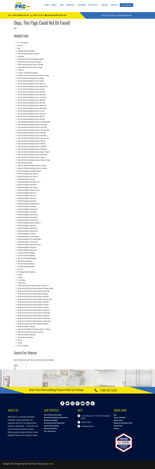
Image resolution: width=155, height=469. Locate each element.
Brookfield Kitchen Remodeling (26, 51)
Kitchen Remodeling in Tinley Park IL (28, 242)
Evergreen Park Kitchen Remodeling (28, 72)
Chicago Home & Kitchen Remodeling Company (31, 59)
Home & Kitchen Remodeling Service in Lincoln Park (32, 97)
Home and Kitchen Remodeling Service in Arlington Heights (34, 122)
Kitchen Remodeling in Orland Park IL (28, 231)
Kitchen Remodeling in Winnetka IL (27, 250)
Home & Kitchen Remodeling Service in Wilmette (31, 116)
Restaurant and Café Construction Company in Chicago (33, 294)
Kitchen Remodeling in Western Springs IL (29, 244)
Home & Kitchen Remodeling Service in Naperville (31, 100)
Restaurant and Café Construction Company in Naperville (33, 310)
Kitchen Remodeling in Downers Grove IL (29, 190)
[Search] (15, 368)
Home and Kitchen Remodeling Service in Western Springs (34, 160)
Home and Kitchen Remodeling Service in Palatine (31, 157)
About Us (20, 45)
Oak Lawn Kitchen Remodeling (26, 263)
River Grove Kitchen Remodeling (26, 334)
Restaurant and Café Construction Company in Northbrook (34, 313)
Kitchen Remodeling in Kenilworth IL (28, 209)
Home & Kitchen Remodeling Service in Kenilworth (32, 92)
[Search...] (21, 365)
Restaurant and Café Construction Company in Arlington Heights (35, 288)
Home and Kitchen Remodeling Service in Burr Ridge (32, 127)
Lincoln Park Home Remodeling (26, 255)
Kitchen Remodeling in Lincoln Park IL (28, 220)
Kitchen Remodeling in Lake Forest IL (28, 214)
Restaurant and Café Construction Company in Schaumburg (34, 321)
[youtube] (83, 403)
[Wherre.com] (124, 433)
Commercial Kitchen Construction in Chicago (30, 67)
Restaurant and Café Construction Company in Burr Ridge (34, 291)
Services (20, 340)
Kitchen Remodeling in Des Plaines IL (28, 187)
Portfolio (20, 277)
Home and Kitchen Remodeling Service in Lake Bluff (32, 146)
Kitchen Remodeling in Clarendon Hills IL (29, 182)
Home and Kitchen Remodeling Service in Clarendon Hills (33, 130)
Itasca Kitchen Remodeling (25, 163)
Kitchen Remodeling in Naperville (27, 225)
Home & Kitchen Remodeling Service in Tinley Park (32, 113)
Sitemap (20, 343)
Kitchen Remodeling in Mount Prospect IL (29, 223)
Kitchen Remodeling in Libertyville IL (28, 217)
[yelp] (93, 403)
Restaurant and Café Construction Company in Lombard (33, 307)
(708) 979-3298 (108, 390)
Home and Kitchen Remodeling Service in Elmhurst (32, 141)
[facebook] (62, 403)
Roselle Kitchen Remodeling (25, 337)
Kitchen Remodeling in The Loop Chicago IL (30, 239)
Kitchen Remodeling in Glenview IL (27, 198)
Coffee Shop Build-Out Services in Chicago (29, 62)
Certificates (21, 56)
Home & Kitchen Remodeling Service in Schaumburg (32, 108)
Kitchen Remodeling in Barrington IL (28, 173)
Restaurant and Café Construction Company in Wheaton (33, 323)
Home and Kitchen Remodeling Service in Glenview (32, 143)
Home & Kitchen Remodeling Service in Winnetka (31, 119)
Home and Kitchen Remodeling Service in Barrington (32, 124)
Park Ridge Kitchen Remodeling (26, 272)
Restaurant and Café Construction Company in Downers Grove (35, 299)
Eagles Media (49, 463)
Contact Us (21, 70)
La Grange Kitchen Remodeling (26, 253)
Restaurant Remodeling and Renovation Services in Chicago (34, 329)
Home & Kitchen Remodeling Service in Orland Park (32, 105)
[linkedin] (88, 403)
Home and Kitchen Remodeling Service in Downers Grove (33, 138)
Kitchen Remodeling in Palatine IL (27, 233)
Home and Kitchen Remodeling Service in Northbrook (32, 154)
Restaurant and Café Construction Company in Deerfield (33, 296)
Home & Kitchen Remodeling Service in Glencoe (31, 81)
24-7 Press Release (23, 42)
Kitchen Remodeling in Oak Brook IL (27, 228)
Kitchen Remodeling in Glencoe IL (27, 195)
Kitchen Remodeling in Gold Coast (27, 201)
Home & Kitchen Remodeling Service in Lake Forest (32, 94)
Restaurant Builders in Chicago (26, 326)
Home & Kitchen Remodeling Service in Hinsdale (31, 89)
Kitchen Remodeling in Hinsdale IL (27, 206)
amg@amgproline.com (87, 426)
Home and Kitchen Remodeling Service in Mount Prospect (33, 152)
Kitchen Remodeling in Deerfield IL (27, 184)
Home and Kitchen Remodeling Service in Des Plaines (32, 135)
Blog (19, 48)
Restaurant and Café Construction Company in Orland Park (34, 318)
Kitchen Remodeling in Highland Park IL (29, 203)
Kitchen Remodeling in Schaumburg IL (28, 236)
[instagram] (72, 403)
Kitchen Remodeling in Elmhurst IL (27, 193)
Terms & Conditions (23, 345)
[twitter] (67, 403)
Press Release (22, 280)
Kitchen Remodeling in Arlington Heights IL (30, 171)
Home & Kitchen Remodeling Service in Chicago (31, 78)
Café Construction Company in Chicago (28, 53)
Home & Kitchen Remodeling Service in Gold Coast (32, 83)
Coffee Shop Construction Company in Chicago (30, 64)
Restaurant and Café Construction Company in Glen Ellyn (33, 302)
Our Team (20, 269)
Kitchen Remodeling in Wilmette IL (27, 247)
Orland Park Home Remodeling (26, 266)
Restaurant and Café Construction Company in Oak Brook (33, 315)
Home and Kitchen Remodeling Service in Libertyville (32, 149)
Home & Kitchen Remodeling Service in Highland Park (33, 86)
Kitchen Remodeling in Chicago (26, 179)
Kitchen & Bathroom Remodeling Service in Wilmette (32, 168)
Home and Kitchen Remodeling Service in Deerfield (32, 132)
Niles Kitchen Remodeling (25, 261)
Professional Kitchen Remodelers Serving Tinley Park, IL (33, 285)
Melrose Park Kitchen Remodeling (27, 258)
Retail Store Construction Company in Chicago (30, 332)
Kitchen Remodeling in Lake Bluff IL (27, 212)
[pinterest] (78, 403)
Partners (20, 274)
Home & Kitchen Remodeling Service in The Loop (31, 111)
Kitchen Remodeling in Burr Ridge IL (28, 176)
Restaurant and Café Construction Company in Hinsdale (33, 304)
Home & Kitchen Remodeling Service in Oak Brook (31, 103)
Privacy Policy (22, 283)
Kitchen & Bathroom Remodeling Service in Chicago (32, 165)
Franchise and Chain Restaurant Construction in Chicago (33, 75)
